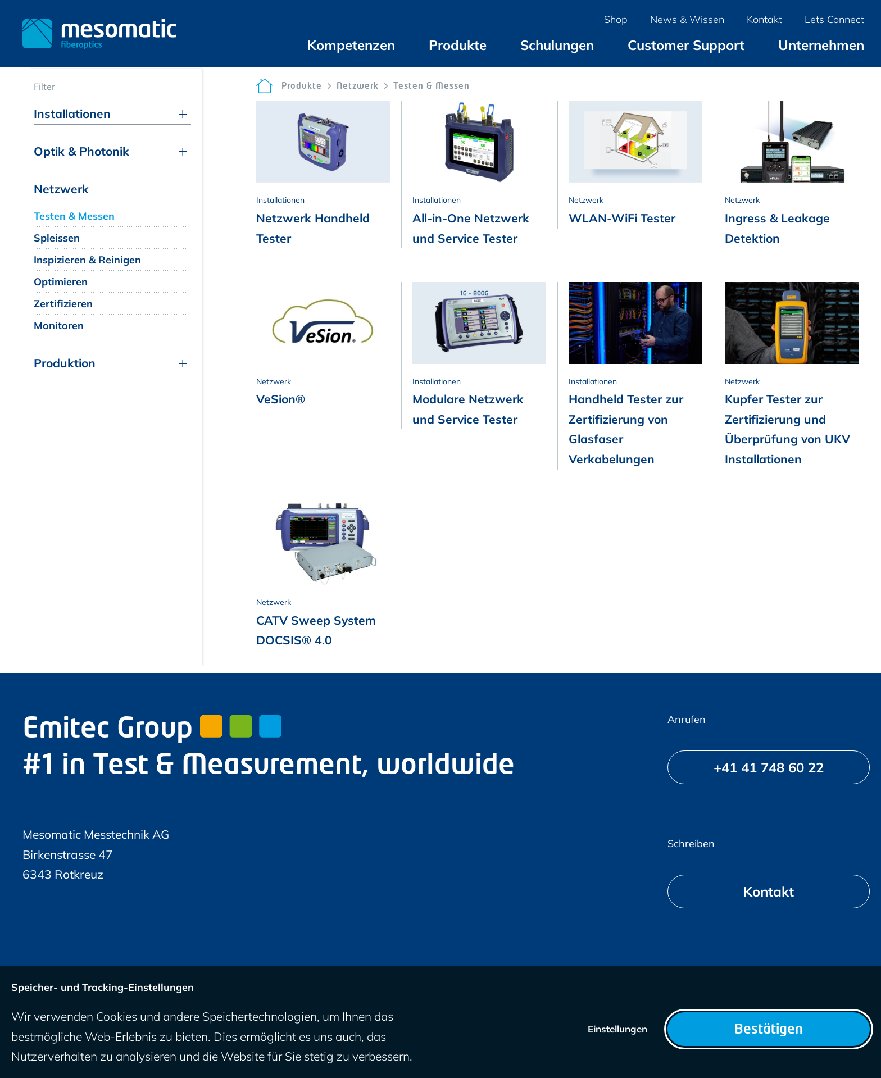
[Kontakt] (768, 891)
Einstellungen (617, 1029)
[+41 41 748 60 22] (768, 767)
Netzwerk (358, 87)
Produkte (301, 87)
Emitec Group (151, 730)
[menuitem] (351, 45)
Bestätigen (768, 1030)
